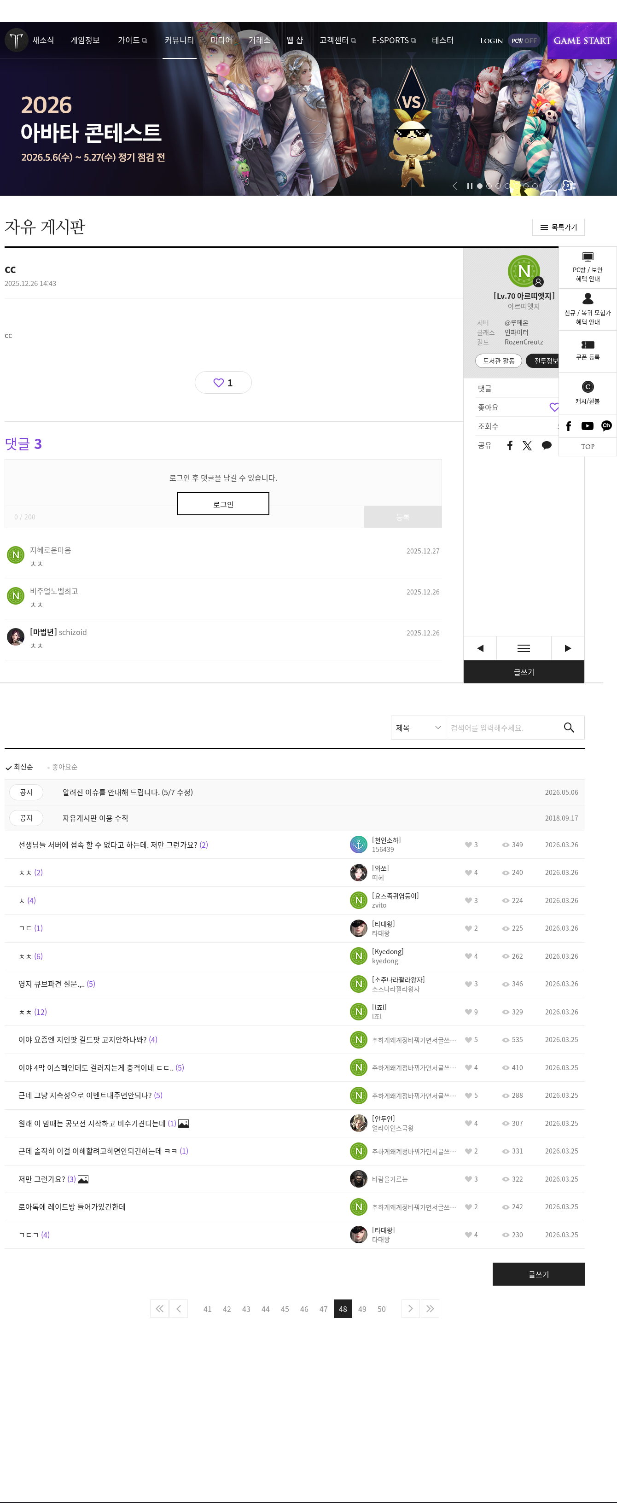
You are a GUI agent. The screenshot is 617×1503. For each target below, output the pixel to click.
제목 (403, 727)
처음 (159, 1308)
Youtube (588, 425)
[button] (454, 186)
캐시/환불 (588, 400)
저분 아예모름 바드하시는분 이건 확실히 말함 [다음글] (568, 648)
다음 (411, 1308)
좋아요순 (65, 767)
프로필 (524, 271)
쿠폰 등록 (588, 356)
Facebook (568, 425)
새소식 (43, 40)
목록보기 (524, 648)
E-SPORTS (390, 40)
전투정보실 (550, 360)
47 (324, 1308)
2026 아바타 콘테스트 (308, 109)
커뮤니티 (179, 40)
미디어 (221, 40)
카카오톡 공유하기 (546, 446)
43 (246, 1308)
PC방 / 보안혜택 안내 (588, 274)
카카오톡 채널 (607, 425)
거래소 (260, 40)
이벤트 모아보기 (572, 186)
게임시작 (582, 40)
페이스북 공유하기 (510, 446)
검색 (569, 727)
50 (382, 1308)
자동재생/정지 (470, 186)
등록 (403, 516)
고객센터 (334, 40)
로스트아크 (16, 40)
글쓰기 (524, 671)
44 (266, 1308)
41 (208, 1308)
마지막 (430, 1308)
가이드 (129, 40)
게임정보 (85, 40)
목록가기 (564, 227)
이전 (178, 1308)
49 (362, 1308)
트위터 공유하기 (527, 446)
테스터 (443, 40)
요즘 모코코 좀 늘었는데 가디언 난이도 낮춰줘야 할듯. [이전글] (480, 648)
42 (227, 1308)
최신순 (23, 767)
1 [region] (230, 382)
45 (285, 1308)
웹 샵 (294, 40)
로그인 (492, 40)
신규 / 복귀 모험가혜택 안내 (588, 317)
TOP (587, 447)
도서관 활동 (499, 360)
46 (304, 1308)
